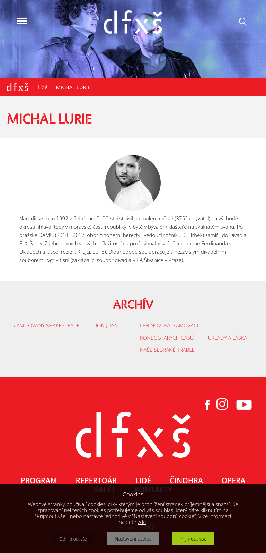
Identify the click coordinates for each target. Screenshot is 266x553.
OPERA (233, 480)
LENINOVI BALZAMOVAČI (169, 325)
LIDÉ (143, 480)
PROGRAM (39, 480)
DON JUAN (105, 325)
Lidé (42, 87)
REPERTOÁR (96, 480)
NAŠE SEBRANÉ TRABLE (167, 349)
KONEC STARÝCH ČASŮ (167, 337)
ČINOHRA (186, 480)
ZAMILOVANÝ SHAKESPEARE (46, 325)
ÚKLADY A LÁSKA (227, 337)
